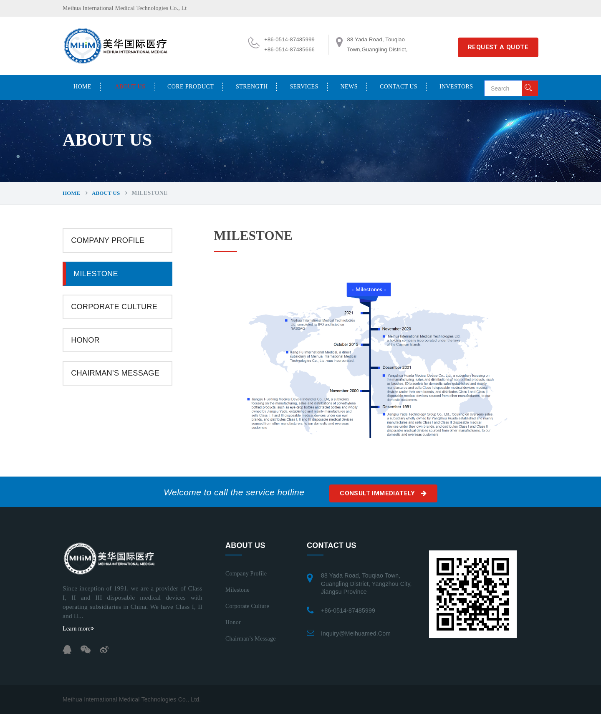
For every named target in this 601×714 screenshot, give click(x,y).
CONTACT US (398, 86)
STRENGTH (252, 86)
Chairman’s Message (115, 373)
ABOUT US (130, 86)
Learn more (78, 629)
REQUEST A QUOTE (498, 47)
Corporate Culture (114, 307)
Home (82, 86)
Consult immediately (383, 493)
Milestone (95, 274)
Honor (85, 340)
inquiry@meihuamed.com (356, 633)
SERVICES (304, 86)
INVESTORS (456, 86)
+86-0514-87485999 (348, 610)
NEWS (349, 86)
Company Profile (107, 240)
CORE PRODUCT (190, 86)
